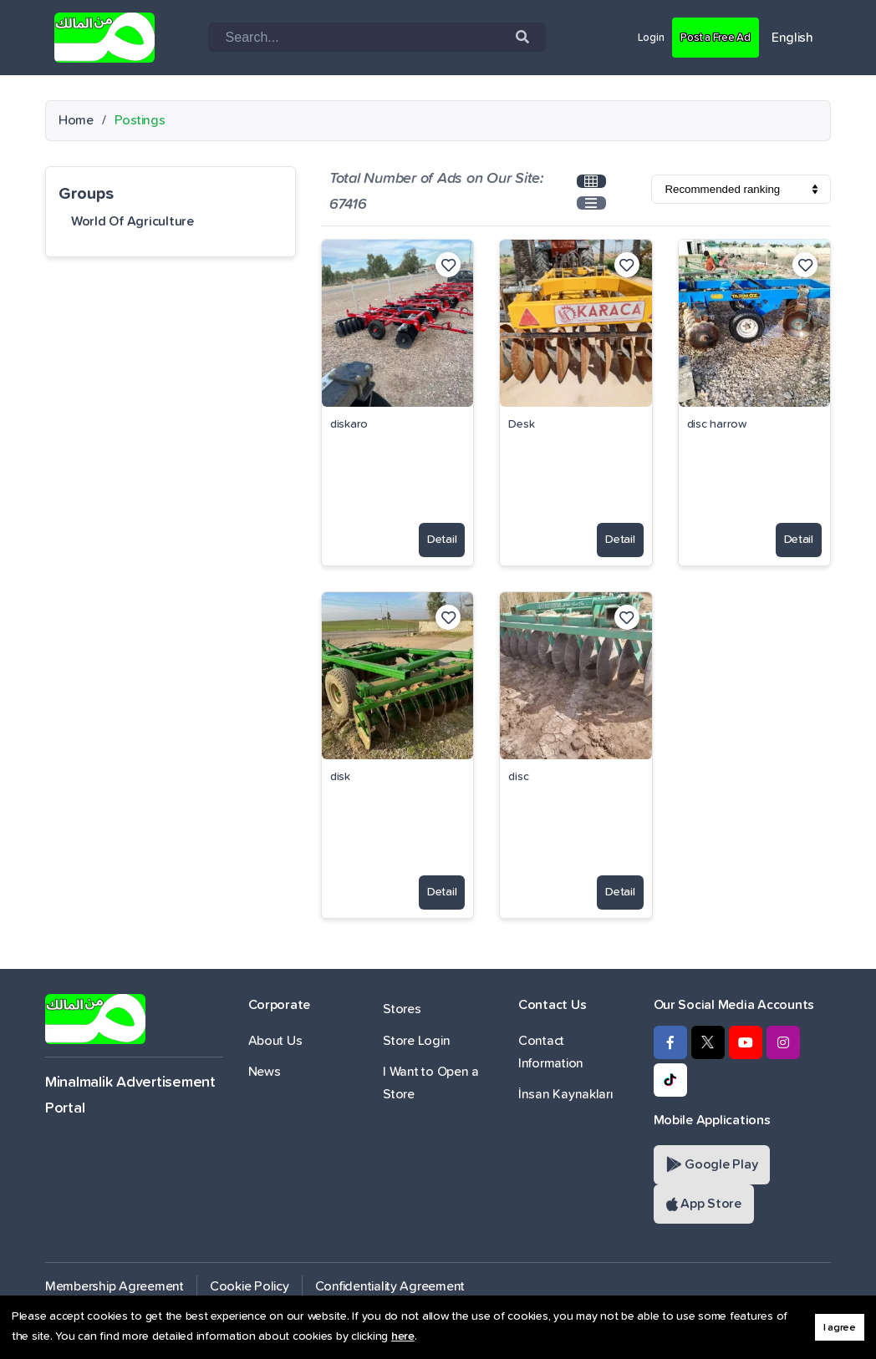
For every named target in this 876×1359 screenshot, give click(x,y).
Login (631, 36)
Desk (521, 424)
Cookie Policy (249, 1286)
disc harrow (716, 424)
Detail (431, 533)
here (403, 1336)
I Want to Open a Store (431, 1083)
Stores (401, 1009)
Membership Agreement (114, 1286)
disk (340, 777)
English (792, 37)
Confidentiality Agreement (390, 1286)
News (264, 1071)
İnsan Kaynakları (566, 1094)
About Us (275, 1040)
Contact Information (550, 1052)
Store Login (416, 1040)
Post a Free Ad (707, 36)
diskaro (349, 424)
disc (518, 777)
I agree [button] (839, 1327)
